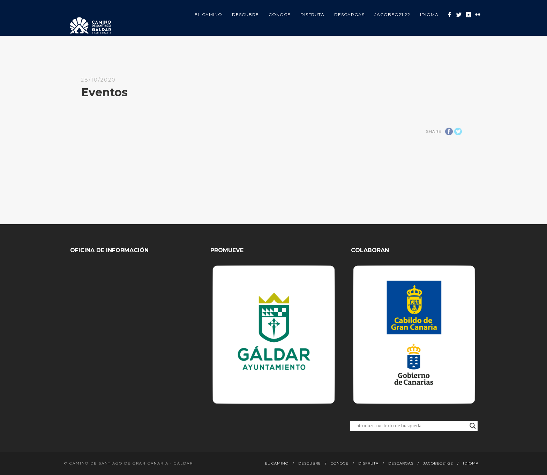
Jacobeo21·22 (392, 14)
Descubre (245, 14)
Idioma (429, 14)
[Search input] (410, 426)
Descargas (349, 14)
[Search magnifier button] (473, 426)
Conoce (280, 14)
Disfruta (312, 14)
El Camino (208, 14)
